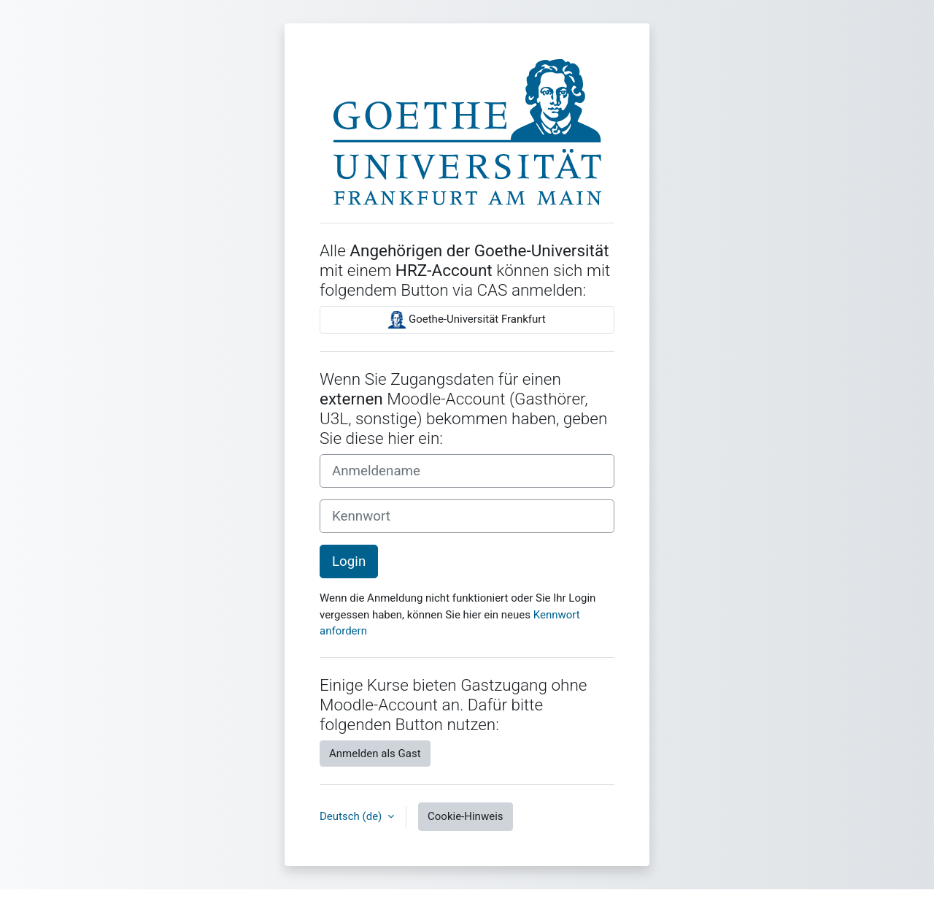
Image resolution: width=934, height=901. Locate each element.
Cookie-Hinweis (465, 816)
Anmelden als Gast (375, 753)
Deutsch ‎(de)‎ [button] (352, 816)
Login (349, 561)
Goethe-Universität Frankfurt (466, 320)
